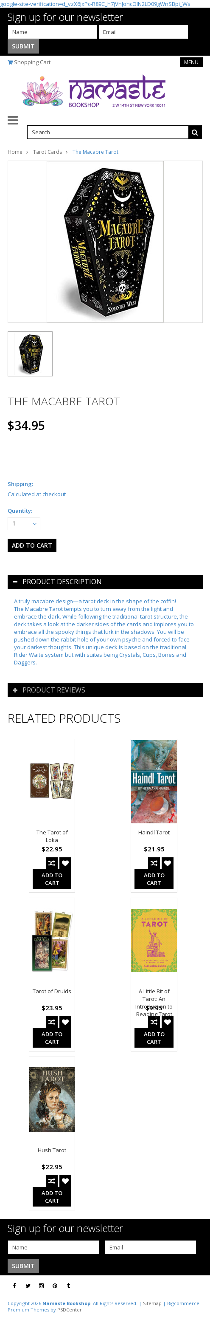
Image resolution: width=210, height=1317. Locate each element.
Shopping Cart (32, 62)
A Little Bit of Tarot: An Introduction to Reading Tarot (154, 1002)
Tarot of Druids (52, 991)
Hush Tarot (52, 1150)
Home (15, 151)
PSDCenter (69, 1309)
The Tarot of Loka (52, 836)
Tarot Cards (47, 151)
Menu (191, 62)
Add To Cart (52, 879)
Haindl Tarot (154, 832)
